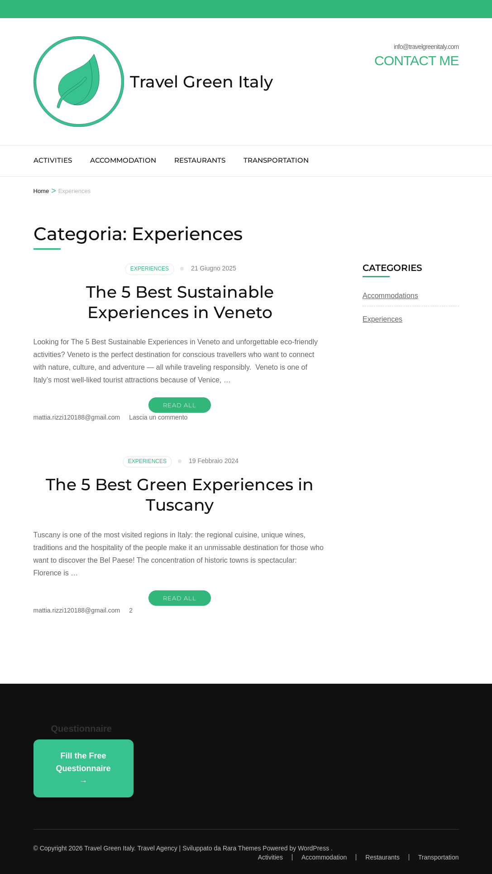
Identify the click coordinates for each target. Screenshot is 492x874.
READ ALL (179, 405)
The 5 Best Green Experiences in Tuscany (180, 494)
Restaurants (199, 160)
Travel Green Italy (201, 82)
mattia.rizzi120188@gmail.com (76, 417)
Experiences (149, 269)
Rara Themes (242, 848)
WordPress (313, 848)
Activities (52, 160)
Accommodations (390, 295)
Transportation (276, 160)
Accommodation (123, 160)
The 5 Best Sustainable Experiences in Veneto (180, 302)
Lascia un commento (158, 417)
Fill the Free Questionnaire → (83, 768)
